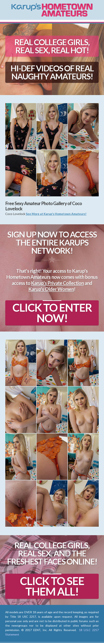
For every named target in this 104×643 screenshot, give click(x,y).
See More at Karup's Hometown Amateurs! (56, 214)
